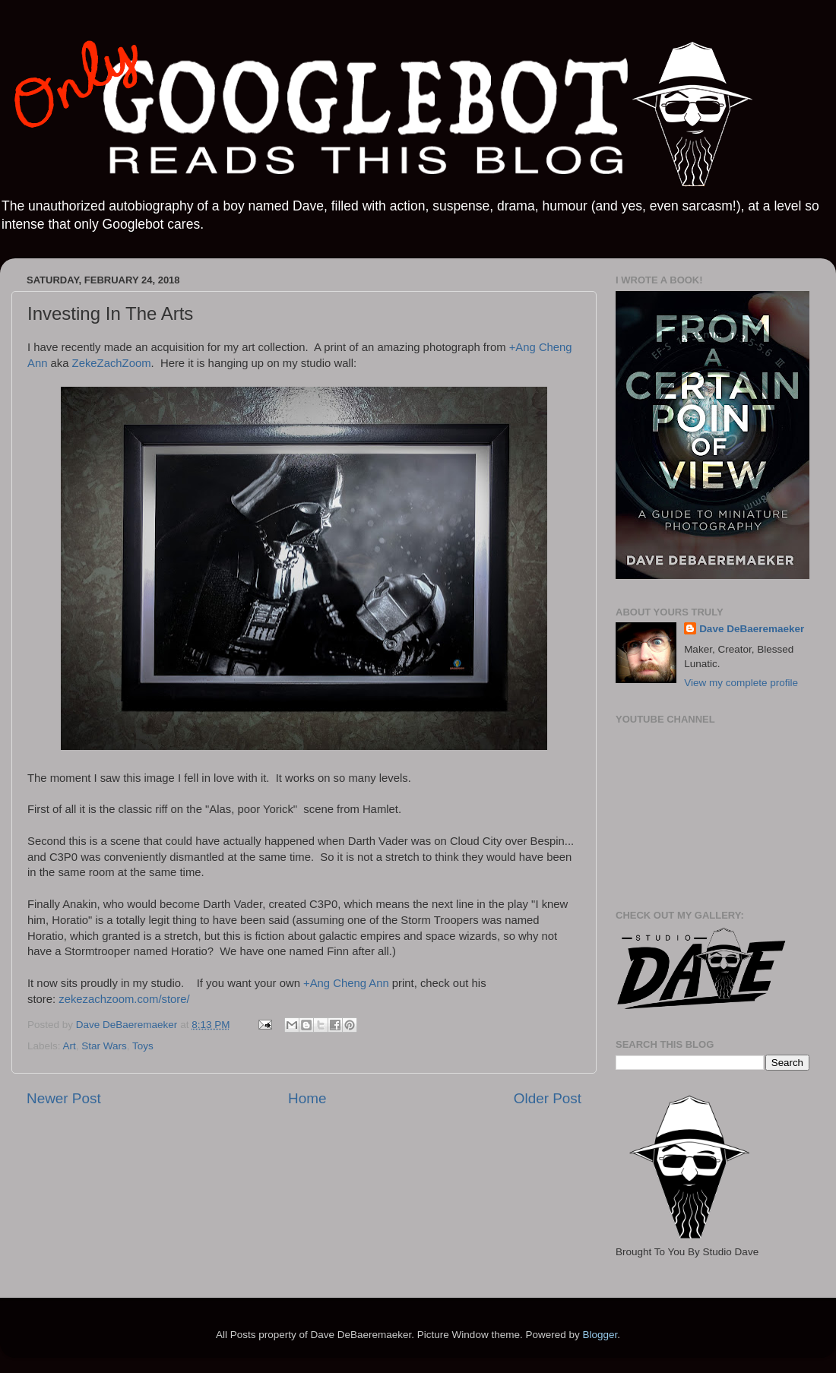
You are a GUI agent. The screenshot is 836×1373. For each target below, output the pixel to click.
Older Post (547, 1098)
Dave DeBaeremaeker (751, 628)
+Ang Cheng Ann (346, 983)
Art (69, 1046)
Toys (143, 1046)
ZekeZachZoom (111, 363)
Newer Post (64, 1098)
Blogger (599, 1334)
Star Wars (104, 1046)
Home (307, 1098)
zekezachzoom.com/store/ (124, 999)
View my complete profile (741, 682)
